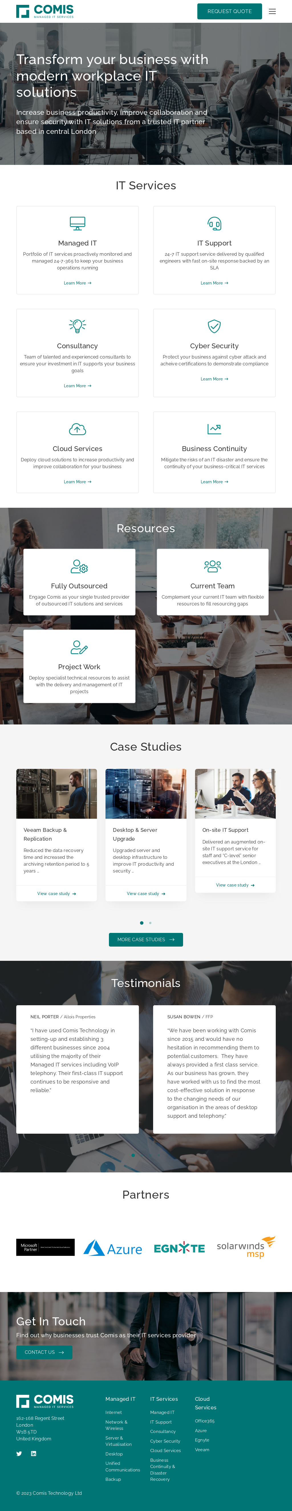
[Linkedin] (33, 1453)
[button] (142, 923)
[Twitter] (19, 1453)
